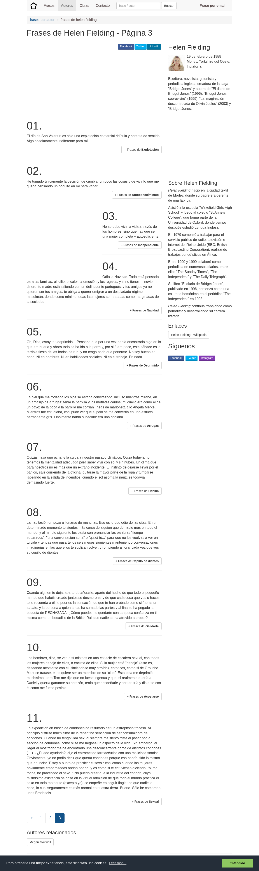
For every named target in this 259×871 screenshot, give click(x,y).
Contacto (103, 5)
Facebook (126, 46)
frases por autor (42, 20)
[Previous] (31, 818)
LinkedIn (154, 46)
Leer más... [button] (117, 863)
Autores (67, 5)
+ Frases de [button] (141, 149)
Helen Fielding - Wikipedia (189, 335)
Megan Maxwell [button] (40, 842)
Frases (49, 5)
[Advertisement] (106, 84)
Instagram (207, 357)
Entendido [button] (237, 863)
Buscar (169, 5)
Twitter (140, 46)
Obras (84, 5)
